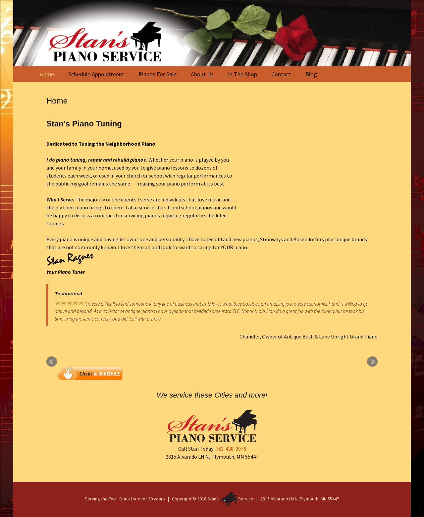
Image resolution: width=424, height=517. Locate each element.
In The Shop (242, 74)
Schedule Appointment (96, 74)
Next (372, 361)
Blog (311, 74)
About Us (202, 74)
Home (47, 74)
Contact (281, 74)
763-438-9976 (231, 448)
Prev (51, 361)
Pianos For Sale (157, 74)
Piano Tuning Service (307, 179)
